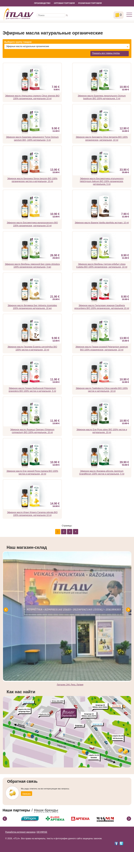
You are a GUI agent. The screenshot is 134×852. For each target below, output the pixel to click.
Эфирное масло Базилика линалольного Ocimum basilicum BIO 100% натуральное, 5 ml (102, 97)
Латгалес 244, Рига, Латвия (70, 684)
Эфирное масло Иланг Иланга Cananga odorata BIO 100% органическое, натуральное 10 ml (32, 513)
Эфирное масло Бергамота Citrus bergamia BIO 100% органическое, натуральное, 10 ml (102, 138)
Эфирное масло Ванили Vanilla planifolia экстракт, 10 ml (102, 222)
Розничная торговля (90, 3)
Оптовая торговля (64, 3)
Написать (26, 793)
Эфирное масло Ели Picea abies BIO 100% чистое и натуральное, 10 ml (101, 431)
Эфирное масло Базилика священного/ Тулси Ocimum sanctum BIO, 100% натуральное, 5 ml (32, 138)
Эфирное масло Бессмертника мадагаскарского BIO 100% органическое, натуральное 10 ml (32, 224)
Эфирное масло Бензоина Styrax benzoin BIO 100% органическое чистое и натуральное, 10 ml (32, 180)
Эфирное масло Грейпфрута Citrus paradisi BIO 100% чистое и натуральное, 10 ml (102, 389)
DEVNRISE (41, 832)
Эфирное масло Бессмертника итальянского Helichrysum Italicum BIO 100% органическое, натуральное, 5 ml (102, 181)
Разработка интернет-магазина (20, 832)
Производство (42, 3)
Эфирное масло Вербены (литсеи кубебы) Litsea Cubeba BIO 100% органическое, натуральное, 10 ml (101, 265)
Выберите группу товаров (18, 42)
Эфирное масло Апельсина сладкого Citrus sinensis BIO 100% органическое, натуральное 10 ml (32, 97)
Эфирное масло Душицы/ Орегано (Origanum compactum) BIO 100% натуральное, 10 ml (32, 431)
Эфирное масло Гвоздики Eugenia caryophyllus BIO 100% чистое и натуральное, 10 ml (32, 348)
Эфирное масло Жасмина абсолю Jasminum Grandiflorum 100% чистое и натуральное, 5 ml (101, 472)
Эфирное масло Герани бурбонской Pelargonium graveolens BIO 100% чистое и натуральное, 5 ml (32, 389)
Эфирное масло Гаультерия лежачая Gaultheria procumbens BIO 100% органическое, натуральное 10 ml (101, 306)
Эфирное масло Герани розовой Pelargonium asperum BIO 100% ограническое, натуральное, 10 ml (101, 348)
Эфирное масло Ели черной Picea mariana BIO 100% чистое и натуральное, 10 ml (32, 472)
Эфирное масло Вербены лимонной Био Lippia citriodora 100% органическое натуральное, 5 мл (32, 265)
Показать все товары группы (106, 53)
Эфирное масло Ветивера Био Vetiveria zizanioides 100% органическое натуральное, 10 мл (32, 306)
